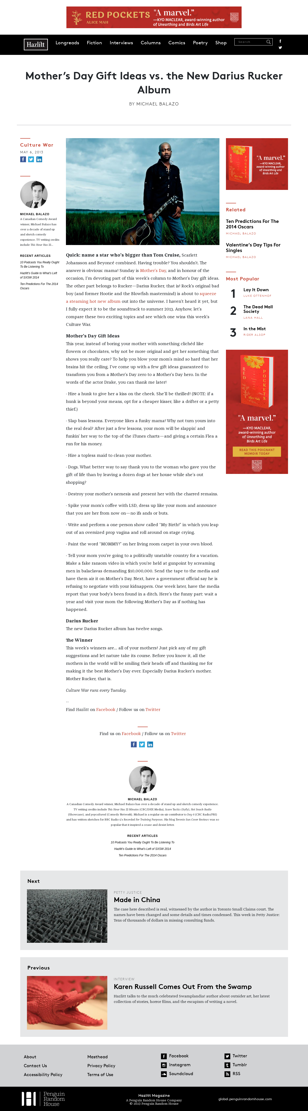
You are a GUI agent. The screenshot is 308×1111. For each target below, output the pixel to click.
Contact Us (35, 1065)
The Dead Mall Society (258, 308)
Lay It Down (256, 289)
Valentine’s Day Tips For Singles (253, 247)
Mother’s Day (153, 271)
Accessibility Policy (43, 1074)
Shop (221, 42)
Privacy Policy (101, 1065)
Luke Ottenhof (258, 295)
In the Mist (255, 328)
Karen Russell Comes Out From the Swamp (183, 986)
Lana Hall (253, 317)
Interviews (121, 42)
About (30, 1056)
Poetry (200, 42)
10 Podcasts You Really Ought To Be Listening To (142, 842)
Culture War (37, 144)
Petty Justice (128, 892)
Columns (151, 42)
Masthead (97, 1056)
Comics (176, 42)
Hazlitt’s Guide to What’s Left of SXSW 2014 (142, 849)
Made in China (137, 899)
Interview (124, 979)
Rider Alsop (255, 334)
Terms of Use (100, 1074)
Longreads (67, 42)
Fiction (94, 42)
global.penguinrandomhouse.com (245, 1099)
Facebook (280, 41)
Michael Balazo (157, 103)
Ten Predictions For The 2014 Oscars (143, 855)
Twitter (280, 48)
